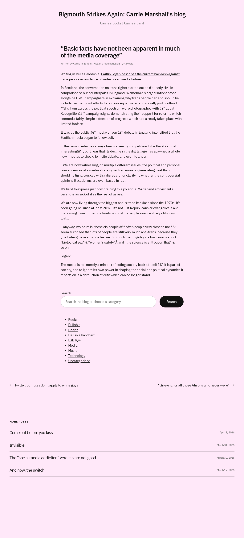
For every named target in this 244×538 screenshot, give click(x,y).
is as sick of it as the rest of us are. (97, 194)
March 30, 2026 (225, 457)
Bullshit (88, 63)
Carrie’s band (134, 23)
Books (73, 319)
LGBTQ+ (120, 63)
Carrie (76, 63)
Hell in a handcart (104, 63)
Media (129, 63)
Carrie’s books (110, 23)
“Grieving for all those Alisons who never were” (194, 385)
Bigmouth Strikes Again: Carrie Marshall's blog (122, 14)
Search (66, 293)
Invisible (17, 445)
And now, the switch (27, 470)
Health (73, 330)
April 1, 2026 (227, 432)
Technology (76, 355)
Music (72, 350)
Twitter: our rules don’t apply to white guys (46, 385)
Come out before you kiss (31, 432)
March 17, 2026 (225, 470)
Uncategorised (79, 361)
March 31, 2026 (225, 445)
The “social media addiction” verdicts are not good (53, 457)
